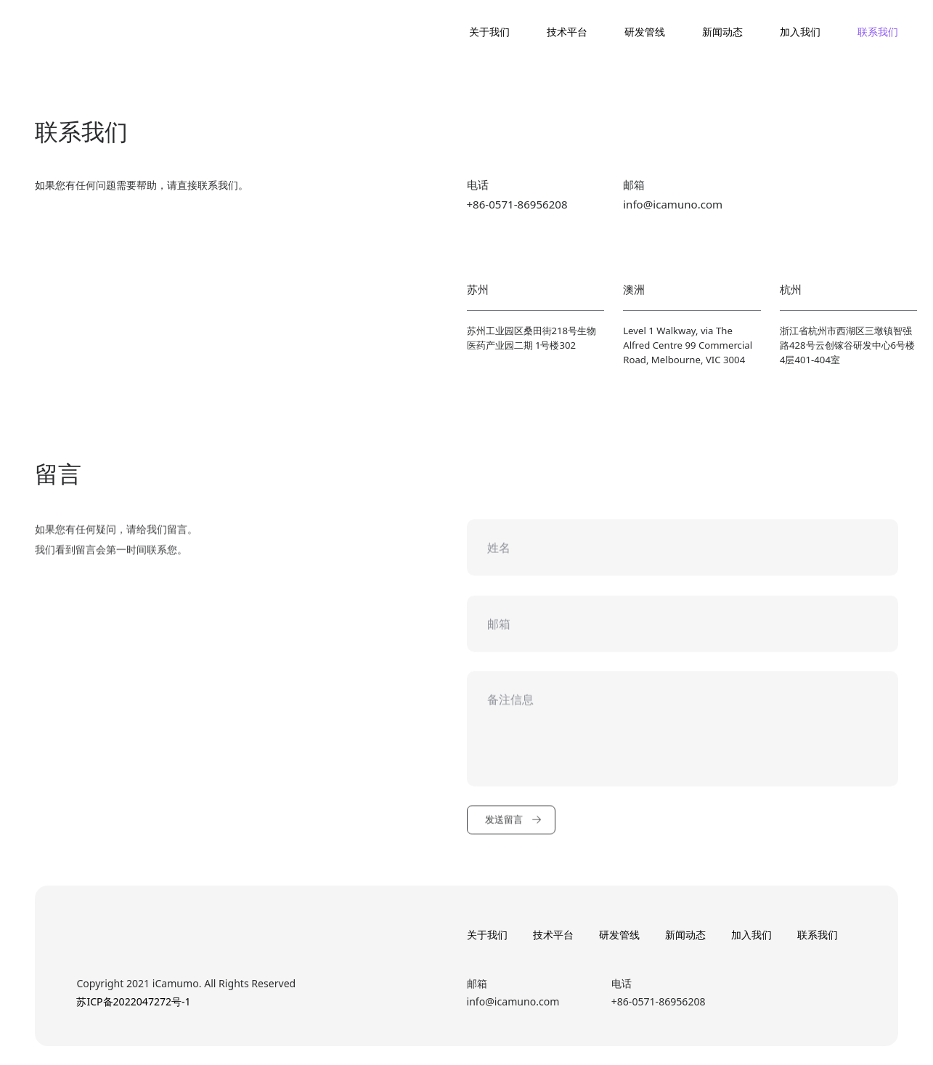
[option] (466, 393)
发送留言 (513, 831)
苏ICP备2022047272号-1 (133, 1001)
